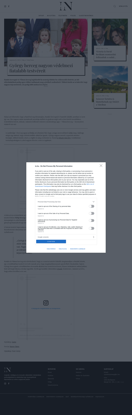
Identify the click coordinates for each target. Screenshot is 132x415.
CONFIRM (51, 241)
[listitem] (66, 202)
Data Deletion (51, 249)
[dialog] (66, 207)
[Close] (102, 166)
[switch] (91, 206)
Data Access (63, 249)
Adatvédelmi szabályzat (77, 249)
